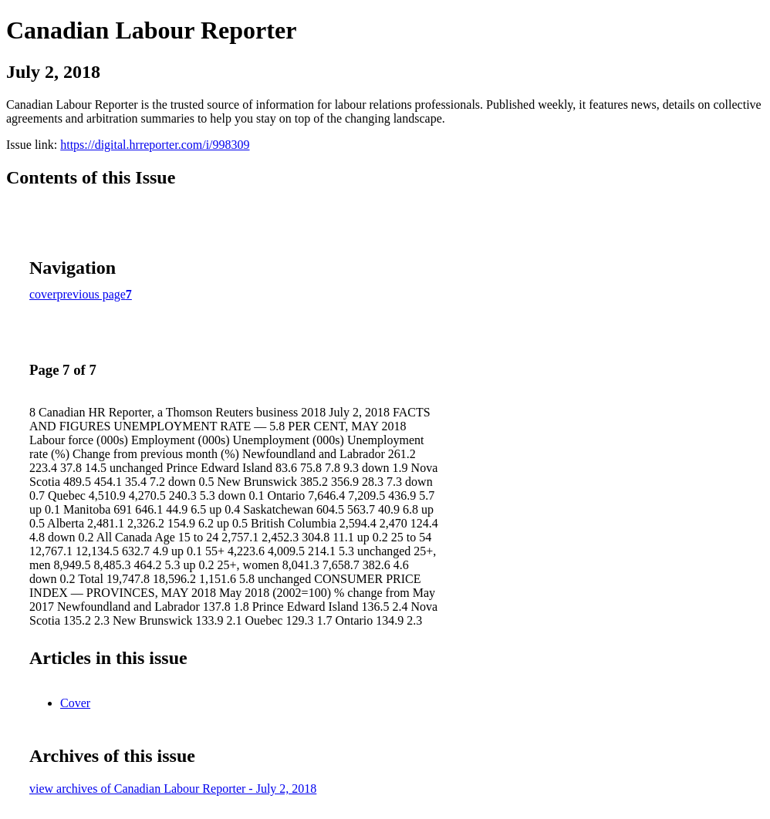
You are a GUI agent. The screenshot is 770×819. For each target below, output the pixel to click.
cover (43, 294)
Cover (75, 702)
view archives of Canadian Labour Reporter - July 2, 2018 (172, 788)
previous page (91, 294)
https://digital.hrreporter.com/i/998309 (154, 144)
